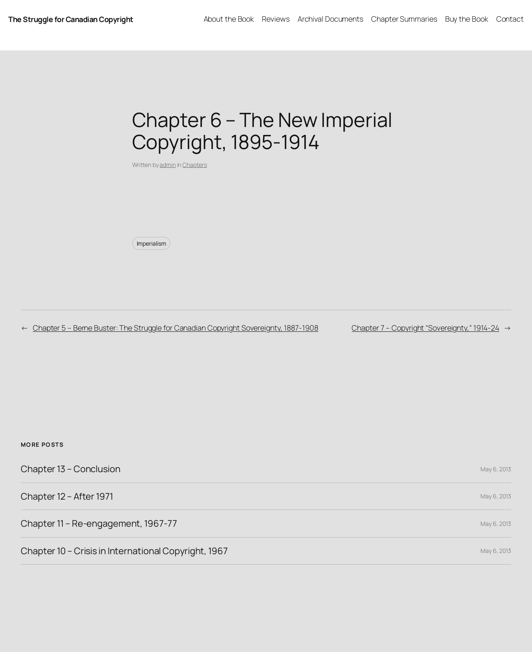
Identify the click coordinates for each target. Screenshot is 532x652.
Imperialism (151, 243)
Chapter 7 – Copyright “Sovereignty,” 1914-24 (425, 328)
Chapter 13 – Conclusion (71, 469)
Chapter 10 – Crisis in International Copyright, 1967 (124, 551)
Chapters (194, 165)
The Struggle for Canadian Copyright (70, 19)
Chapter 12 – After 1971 (67, 496)
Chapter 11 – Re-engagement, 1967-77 (99, 523)
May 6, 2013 (495, 469)
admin (168, 165)
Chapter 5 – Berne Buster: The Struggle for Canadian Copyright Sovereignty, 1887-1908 (175, 328)
